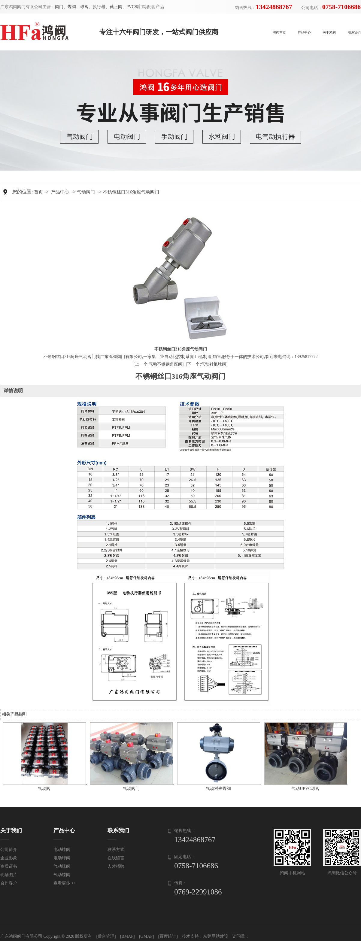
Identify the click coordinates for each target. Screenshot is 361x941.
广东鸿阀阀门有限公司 (21, 936)
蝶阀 (72, 7)
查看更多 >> (64, 883)
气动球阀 (61, 866)
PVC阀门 (134, 7)
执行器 (99, 7)
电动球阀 (61, 858)
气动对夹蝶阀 (218, 788)
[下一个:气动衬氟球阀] (207, 364)
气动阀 (44, 788)
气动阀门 (86, 192)
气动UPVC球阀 (305, 788)
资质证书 (8, 866)
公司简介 (8, 849)
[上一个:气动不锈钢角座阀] (158, 364)
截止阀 (116, 7)
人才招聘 (116, 866)
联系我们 (354, 32)
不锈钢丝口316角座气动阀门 (131, 192)
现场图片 (8, 875)
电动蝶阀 (61, 849)
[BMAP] (127, 936)
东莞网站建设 (215, 936)
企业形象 (8, 858)
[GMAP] (146, 936)
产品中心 (304, 32)
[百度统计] (168, 936)
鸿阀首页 (279, 32)
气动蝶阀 (61, 875)
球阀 (84, 7)
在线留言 (116, 858)
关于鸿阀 (329, 32)
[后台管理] (106, 936)
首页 (38, 192)
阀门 (59, 7)
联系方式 (116, 849)
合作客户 (8, 883)
